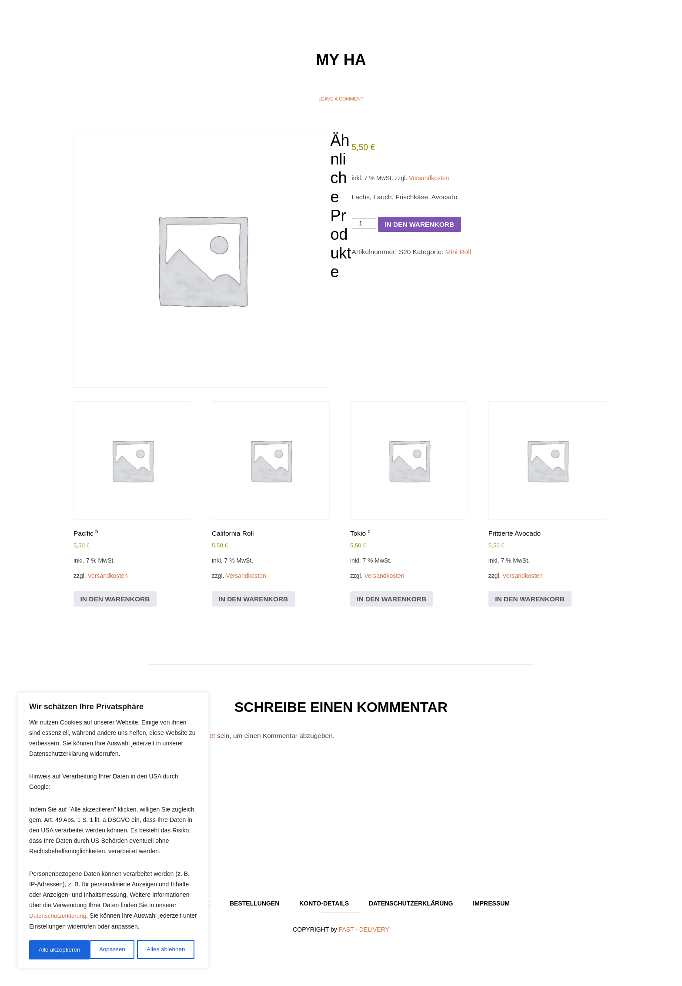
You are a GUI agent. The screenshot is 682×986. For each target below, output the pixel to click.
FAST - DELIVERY (364, 933)
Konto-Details (324, 907)
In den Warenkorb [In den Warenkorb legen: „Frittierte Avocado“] (531, 601)
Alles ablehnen (105, 949)
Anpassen (50, 949)
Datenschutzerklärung (58, 917)
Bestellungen (254, 907)
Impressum (491, 907)
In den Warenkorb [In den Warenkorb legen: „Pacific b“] (116, 601)
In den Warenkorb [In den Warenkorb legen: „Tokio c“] (393, 601)
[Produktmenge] (364, 226)
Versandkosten (431, 179)
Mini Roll (461, 255)
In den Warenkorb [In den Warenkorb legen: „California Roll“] (255, 601)
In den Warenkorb (422, 227)
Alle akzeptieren (167, 949)
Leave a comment (341, 98)
